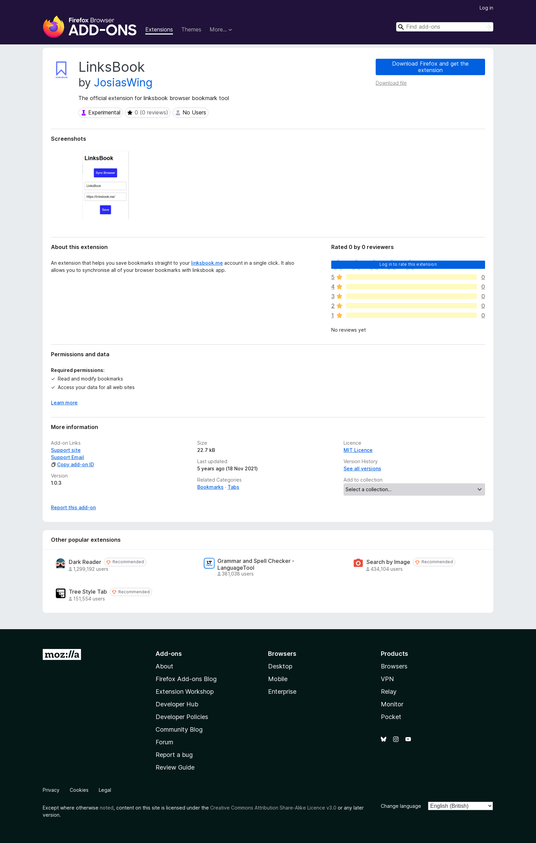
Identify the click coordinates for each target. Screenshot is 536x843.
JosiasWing (123, 82)
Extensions (159, 29)
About (164, 666)
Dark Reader (85, 562)
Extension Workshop (185, 691)
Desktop (280, 666)
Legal (105, 790)
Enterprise (282, 691)
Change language (401, 806)
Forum (164, 742)
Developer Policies (182, 716)
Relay (389, 691)
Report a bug (174, 754)
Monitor (392, 704)
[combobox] (444, 26)
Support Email (67, 457)
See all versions (362, 468)
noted (106, 808)
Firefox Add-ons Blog (186, 678)
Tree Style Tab (88, 592)
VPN (387, 678)
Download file (391, 83)
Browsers (394, 666)
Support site (66, 450)
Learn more (64, 402)
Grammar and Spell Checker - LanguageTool (255, 564)
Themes (191, 29)
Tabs (233, 487)
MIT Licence (358, 450)
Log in (486, 8)
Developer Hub (177, 704)
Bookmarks (210, 487)
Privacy (51, 790)
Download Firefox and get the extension (430, 66)
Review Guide (175, 767)
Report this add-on (73, 507)
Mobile (277, 678)
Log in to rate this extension (408, 264)
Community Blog (179, 729)
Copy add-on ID (72, 464)
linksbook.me (207, 263)
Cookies (79, 790)
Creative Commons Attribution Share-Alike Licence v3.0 (273, 808)
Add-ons (169, 653)
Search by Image (388, 562)
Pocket (391, 716)
